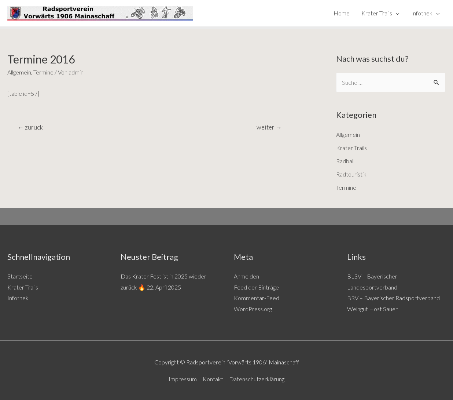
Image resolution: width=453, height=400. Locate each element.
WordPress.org (253, 308)
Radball (345, 160)
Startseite (20, 276)
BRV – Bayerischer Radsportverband (393, 297)
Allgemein (19, 72)
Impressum (183, 378)
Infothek (421, 13)
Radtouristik (351, 174)
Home (342, 13)
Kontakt (213, 378)
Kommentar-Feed (256, 297)
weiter (269, 127)
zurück (30, 127)
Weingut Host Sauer (372, 308)
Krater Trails (376, 13)
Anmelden (246, 276)
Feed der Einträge (256, 287)
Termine (43, 72)
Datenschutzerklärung (256, 378)
